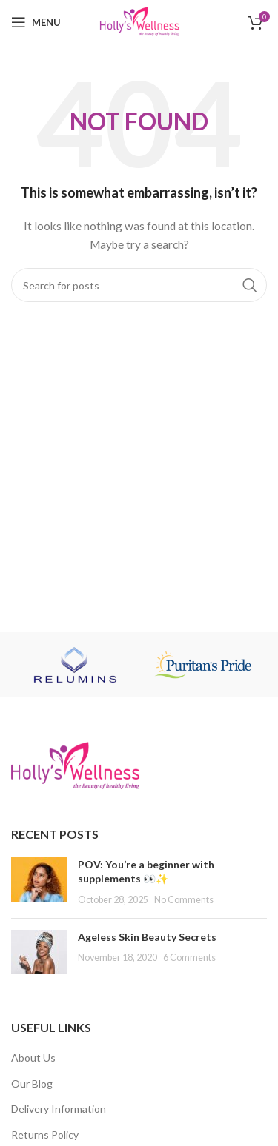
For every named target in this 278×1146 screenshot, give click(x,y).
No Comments (184, 899)
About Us (33, 1057)
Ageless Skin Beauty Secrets (147, 937)
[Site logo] (139, 21)
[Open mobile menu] (36, 22)
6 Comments (189, 957)
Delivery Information (58, 1108)
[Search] (139, 285)
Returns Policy (45, 1134)
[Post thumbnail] (39, 882)
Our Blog (32, 1083)
